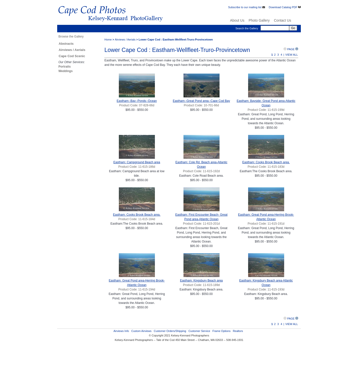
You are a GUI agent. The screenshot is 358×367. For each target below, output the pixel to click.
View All (291, 54)
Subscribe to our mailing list (246, 7)
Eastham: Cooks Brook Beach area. (266, 162)
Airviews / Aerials (72, 50)
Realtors (238, 330)
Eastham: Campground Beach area (136, 162)
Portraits (64, 66)
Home (108, 39)
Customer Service (199, 330)
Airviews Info (121, 330)
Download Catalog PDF (285, 7)
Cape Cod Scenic (72, 56)
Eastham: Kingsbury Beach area (201, 280)
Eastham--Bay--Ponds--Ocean (137, 101)
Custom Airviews (141, 330)
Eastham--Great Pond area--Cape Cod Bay (201, 101)
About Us (237, 20)
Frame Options (221, 330)
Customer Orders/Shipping (170, 330)
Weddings (65, 71)
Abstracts (66, 43)
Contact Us (282, 20)
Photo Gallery (259, 20)
